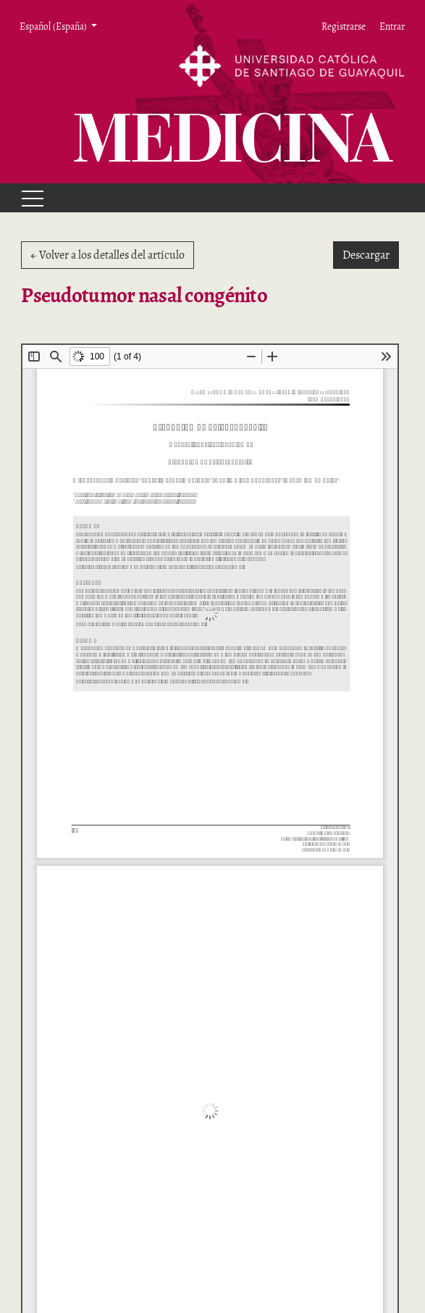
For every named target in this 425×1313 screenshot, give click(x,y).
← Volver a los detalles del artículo (107, 255)
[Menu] (26, 197)
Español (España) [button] (54, 26)
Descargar (370, 254)
